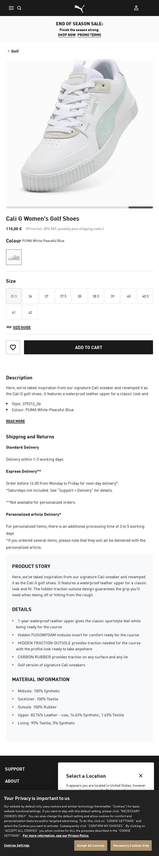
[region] (79, 823)
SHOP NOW (67, 34)
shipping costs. (91, 228)
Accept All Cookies (90, 845)
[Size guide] (18, 327)
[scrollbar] (79, 207)
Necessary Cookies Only (131, 845)
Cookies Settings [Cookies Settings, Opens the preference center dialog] (17, 845)
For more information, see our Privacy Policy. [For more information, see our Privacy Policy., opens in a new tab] (56, 835)
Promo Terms (89, 34)
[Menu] (11, 8)
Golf (12, 51)
